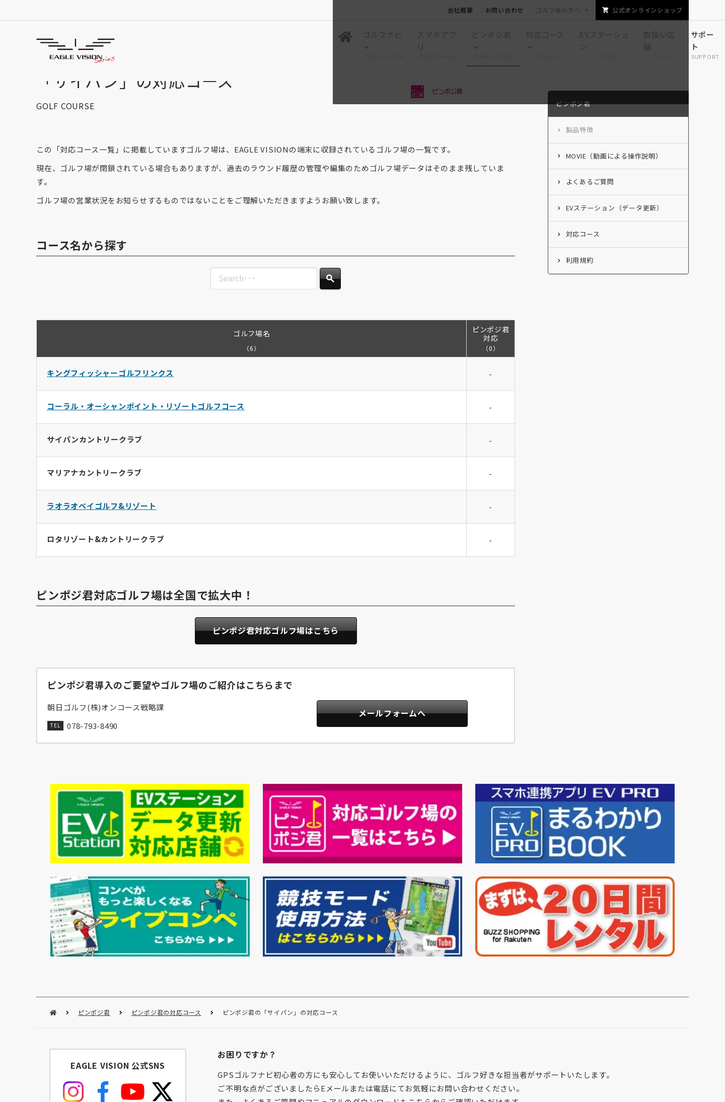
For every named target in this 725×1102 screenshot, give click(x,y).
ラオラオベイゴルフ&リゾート (102, 526)
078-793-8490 (92, 748)
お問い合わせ (504, 10)
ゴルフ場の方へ (558, 10)
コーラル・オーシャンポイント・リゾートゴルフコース (146, 426)
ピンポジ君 (94, 901)
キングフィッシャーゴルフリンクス (110, 393)
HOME (53, 901)
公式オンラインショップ (647, 10)
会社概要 (460, 10)
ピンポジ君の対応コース (166, 901)
